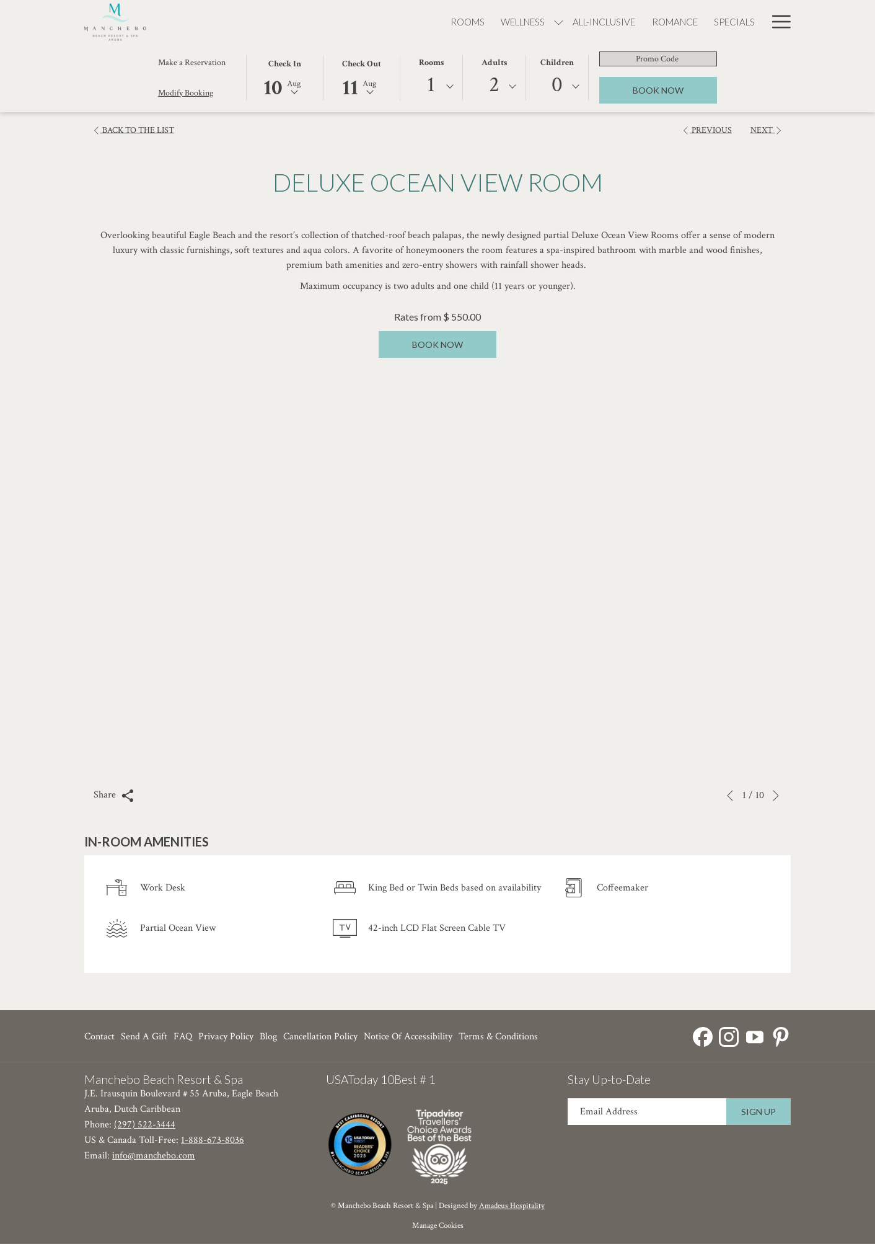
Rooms (431, 62)
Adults (494, 62)
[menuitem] (264, 21)
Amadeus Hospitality (512, 1206)
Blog (268, 1036)
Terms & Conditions (498, 1036)
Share (114, 795)
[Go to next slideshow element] (775, 795)
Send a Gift (144, 1036)
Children (557, 62)
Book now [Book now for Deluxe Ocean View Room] (437, 344)
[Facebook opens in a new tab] (703, 1035)
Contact (99, 1036)
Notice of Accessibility (408, 1036)
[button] (284, 77)
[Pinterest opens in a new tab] (781, 1035)
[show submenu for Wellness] (356, 21)
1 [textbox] (431, 85)
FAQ (183, 1036)
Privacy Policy (225, 1036)
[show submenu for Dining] (678, 21)
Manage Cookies (438, 1225)
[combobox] (431, 87)
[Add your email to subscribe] (647, 1111)
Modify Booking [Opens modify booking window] (185, 93)
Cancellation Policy (320, 1036)
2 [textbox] (494, 85)
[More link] (777, 21)
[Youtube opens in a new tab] (755, 1035)
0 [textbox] (557, 85)
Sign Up (758, 1111)
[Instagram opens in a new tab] (729, 1035)
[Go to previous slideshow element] (730, 795)
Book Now (675, 90)
